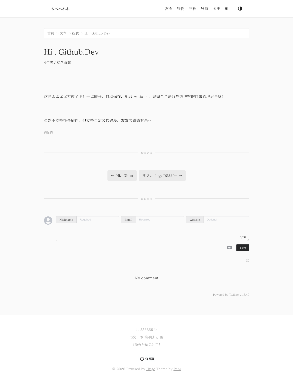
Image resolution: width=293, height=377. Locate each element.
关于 (216, 8)
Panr (177, 369)
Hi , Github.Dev (97, 33)
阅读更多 (146, 153)
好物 (180, 8)
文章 (63, 33)
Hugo (150, 369)
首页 (50, 33)
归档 (192, 8)
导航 (204, 8)
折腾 (75, 33)
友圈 (169, 8)
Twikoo (234, 294)
